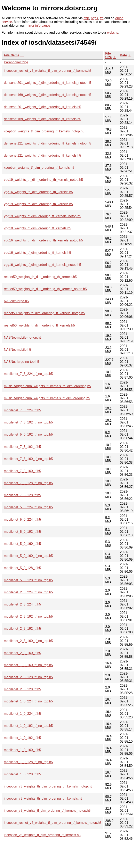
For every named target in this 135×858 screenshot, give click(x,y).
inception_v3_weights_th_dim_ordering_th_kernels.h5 (43, 798)
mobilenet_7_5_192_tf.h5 (22, 446)
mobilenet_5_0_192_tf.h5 (22, 531)
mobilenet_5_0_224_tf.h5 (22, 519)
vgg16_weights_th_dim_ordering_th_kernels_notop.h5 (43, 240)
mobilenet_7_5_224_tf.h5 (22, 410)
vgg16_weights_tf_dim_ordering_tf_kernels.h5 (37, 252)
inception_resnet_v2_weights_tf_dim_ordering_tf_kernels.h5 (48, 70)
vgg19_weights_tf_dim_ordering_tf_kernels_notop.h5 (42, 216)
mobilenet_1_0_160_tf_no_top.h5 (28, 665)
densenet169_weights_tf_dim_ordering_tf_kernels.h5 (42, 119)
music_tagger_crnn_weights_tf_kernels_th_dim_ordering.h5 (47, 386)
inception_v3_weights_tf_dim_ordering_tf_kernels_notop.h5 (47, 810)
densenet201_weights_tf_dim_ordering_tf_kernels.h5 (42, 107)
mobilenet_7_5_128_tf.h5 (22, 495)
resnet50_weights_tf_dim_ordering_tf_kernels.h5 (39, 325)
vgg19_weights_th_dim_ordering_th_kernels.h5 (38, 204)
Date (123, 55)
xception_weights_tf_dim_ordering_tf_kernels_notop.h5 (44, 131)
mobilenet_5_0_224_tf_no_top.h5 (28, 507)
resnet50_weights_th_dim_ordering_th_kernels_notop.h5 (45, 289)
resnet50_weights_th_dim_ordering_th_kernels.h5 (40, 277)
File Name (11, 55)
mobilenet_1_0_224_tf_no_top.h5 (28, 701)
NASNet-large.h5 (16, 301)
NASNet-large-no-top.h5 (21, 361)
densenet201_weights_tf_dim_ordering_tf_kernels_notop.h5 (47, 82)
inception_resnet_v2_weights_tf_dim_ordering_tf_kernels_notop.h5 (53, 822)
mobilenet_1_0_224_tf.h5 (22, 713)
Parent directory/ (16, 62)
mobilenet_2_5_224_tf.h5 (22, 604)
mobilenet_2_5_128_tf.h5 (22, 689)
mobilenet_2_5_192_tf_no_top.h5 (28, 616)
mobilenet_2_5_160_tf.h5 (22, 653)
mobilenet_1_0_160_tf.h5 (22, 750)
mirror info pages (38, 25)
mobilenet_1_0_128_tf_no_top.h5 (28, 762)
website (112, 32)
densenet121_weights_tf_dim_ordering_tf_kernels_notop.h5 (47, 143)
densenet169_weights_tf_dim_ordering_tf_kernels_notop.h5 (47, 95)
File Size (108, 55)
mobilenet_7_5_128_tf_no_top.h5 (28, 483)
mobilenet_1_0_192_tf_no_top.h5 (28, 725)
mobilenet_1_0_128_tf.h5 (22, 774)
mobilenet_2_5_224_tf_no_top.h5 (28, 592)
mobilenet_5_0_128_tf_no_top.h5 (28, 580)
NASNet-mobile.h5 (17, 349)
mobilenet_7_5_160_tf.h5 (22, 471)
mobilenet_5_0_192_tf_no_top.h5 (28, 434)
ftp (101, 18)
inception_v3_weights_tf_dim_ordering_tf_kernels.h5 (42, 835)
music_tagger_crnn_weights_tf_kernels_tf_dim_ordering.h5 (47, 398)
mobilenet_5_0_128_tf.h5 (22, 568)
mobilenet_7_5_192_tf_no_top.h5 (28, 422)
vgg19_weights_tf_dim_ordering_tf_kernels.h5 (37, 228)
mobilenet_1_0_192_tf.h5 (22, 738)
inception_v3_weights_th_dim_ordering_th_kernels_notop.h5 (48, 786)
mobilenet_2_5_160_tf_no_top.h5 (28, 641)
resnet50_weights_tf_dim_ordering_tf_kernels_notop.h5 (44, 313)
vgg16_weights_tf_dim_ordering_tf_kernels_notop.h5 (42, 264)
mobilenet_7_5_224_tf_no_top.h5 (28, 374)
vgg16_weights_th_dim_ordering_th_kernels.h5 (38, 192)
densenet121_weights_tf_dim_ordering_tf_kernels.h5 (42, 155)
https (94, 18)
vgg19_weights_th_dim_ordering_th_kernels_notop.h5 (43, 179)
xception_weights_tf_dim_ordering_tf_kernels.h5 (39, 167)
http (86, 18)
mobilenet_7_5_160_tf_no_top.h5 (28, 459)
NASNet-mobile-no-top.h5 (22, 337)
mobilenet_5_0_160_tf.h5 (22, 543)
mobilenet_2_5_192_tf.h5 (22, 628)
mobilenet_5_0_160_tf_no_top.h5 (28, 556)
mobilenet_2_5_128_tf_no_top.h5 (28, 677)
